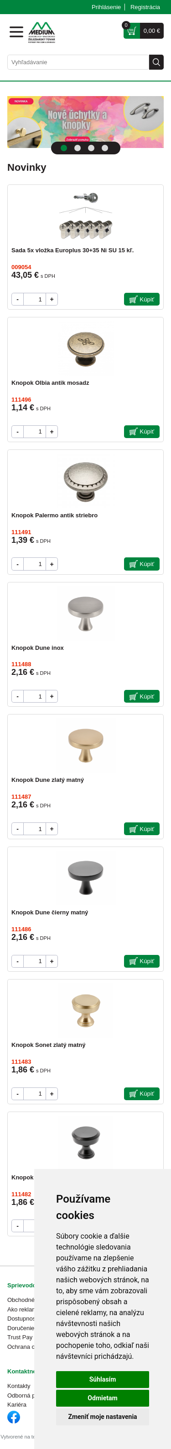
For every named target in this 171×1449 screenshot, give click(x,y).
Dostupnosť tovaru (31, 1318)
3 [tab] (91, 148)
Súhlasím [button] (102, 1379)
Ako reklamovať (28, 1309)
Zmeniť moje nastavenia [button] (102, 1416)
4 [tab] (105, 148)
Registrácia (145, 7)
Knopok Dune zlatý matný (47, 779)
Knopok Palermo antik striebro (54, 515)
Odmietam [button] (102, 1398)
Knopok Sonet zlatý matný (48, 1044)
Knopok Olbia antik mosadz (50, 382)
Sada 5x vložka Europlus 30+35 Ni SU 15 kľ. (72, 250)
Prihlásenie (106, 7)
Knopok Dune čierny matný (49, 912)
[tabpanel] (85, 122)
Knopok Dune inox (37, 647)
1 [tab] (64, 148)
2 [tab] (77, 148)
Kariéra (16, 1404)
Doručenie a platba (32, 1328)
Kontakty (19, 1386)
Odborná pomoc (28, 1395)
